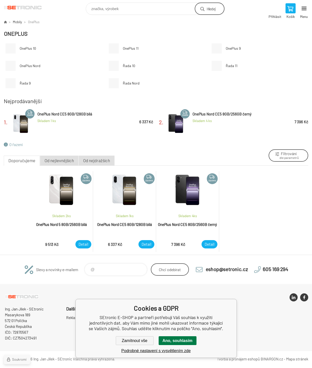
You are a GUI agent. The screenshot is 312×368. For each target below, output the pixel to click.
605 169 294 (275, 269)
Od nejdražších (96, 160)
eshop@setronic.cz (227, 269)
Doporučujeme (21, 160)
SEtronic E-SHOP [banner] (26, 7)
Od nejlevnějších (59, 160)
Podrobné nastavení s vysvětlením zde (156, 351)
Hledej (211, 8)
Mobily (17, 22)
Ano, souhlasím (177, 340)
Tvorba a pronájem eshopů (238, 359)
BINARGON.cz (272, 359)
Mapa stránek (297, 359)
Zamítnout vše (134, 340)
